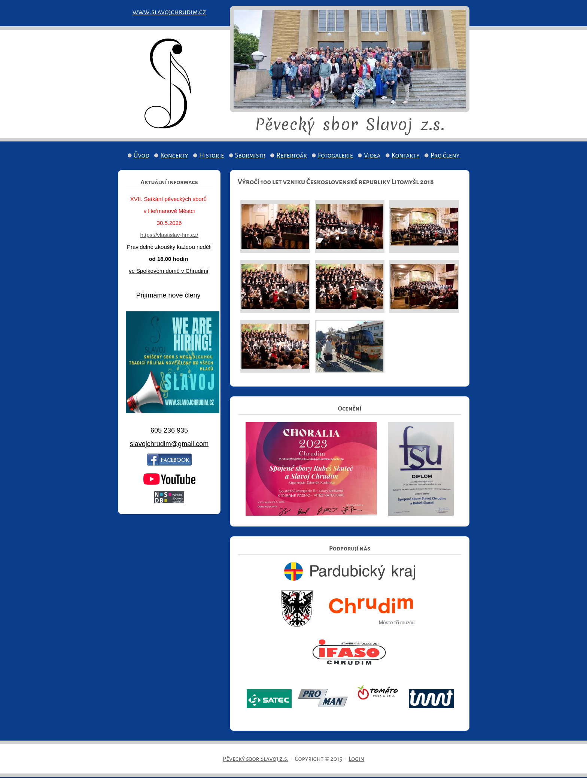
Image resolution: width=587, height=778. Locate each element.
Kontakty (406, 155)
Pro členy (445, 155)
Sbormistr (250, 155)
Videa (372, 155)
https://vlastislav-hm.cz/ (169, 235)
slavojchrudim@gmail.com (169, 444)
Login (356, 759)
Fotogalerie (335, 155)
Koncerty (174, 155)
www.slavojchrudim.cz (169, 12)
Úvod (141, 155)
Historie (211, 155)
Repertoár (291, 155)
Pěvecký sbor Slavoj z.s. (255, 759)
